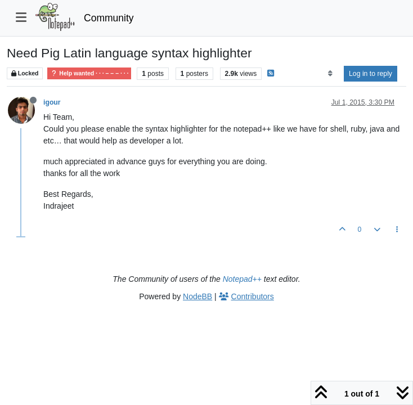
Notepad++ (242, 279)
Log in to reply (370, 74)
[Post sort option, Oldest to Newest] (330, 74)
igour (52, 102)
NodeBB (197, 296)
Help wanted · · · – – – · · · (89, 73)
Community (109, 18)
